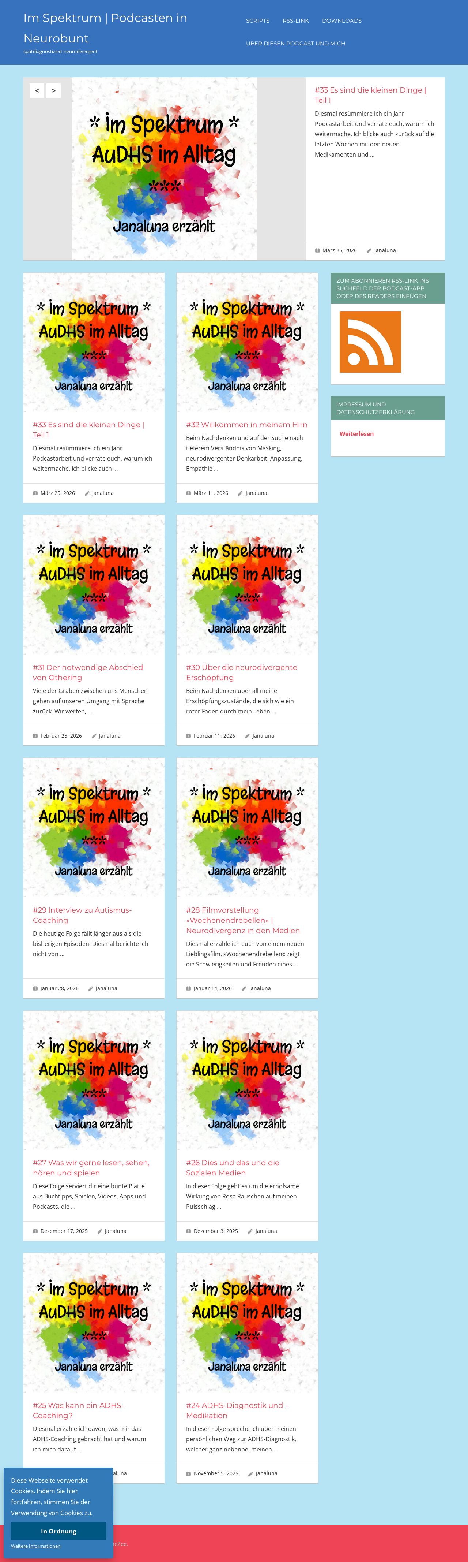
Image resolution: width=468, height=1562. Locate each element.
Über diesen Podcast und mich (296, 43)
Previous (37, 90)
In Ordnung (58, 1531)
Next (53, 90)
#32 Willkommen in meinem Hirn (247, 424)
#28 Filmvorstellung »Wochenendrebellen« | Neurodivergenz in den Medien (243, 920)
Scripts (257, 20)
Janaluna (385, 250)
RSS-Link (296, 20)
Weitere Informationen (36, 1546)
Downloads (342, 20)
